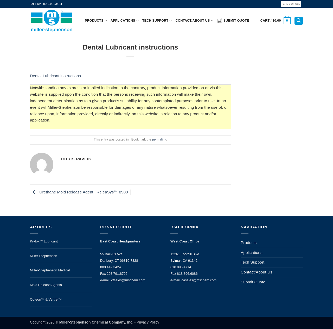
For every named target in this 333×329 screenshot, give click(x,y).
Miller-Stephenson (43, 256)
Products (96, 20)
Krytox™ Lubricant (44, 241)
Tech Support (157, 20)
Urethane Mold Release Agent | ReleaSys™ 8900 (79, 192)
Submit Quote (233, 20)
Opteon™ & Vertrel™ (46, 299)
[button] (275, 21)
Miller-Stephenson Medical (50, 270)
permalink (159, 139)
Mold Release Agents (46, 285)
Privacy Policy (148, 322)
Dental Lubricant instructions (55, 76)
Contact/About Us (194, 20)
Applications (125, 20)
